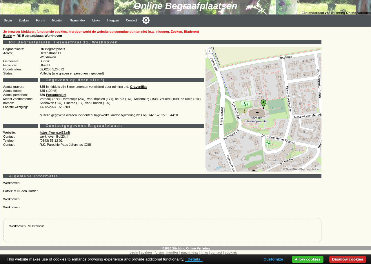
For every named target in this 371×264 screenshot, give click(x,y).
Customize (273, 259)
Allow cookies (308, 259)
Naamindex (78, 20)
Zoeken (24, 20)
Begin (8, 20)
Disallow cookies (347, 259)
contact (216, 252)
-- (210, 55)
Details (194, 259)
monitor (172, 252)
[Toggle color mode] (146, 20)
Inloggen (113, 20)
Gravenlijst (138, 86)
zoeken (146, 252)
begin (134, 252)
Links (96, 20)
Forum (40, 20)
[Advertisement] (347, 114)
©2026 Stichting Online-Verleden (186, 248)
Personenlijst (56, 95)
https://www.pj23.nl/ (55, 132)
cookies (231, 252)
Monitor (57, 20)
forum (159, 252)
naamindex (189, 252)
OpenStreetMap (295, 169)
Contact (131, 20)
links (204, 252)
